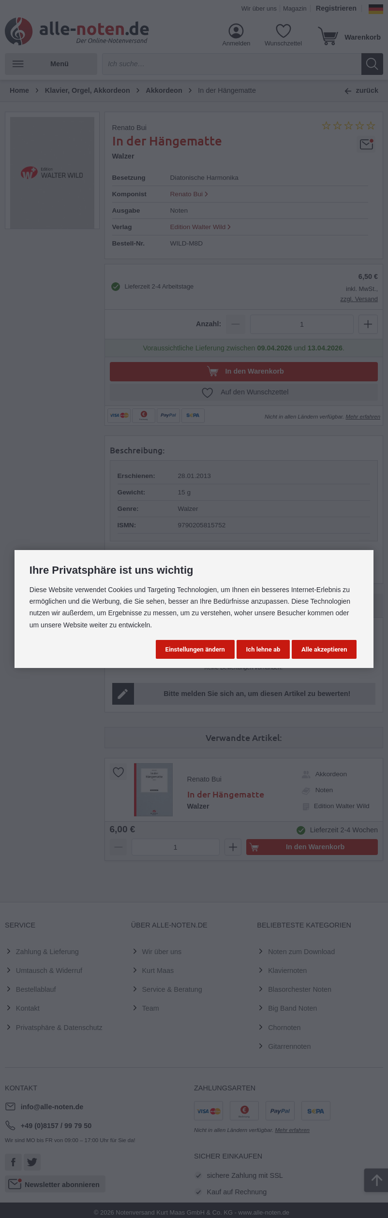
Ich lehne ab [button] (263, 649)
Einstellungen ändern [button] (195, 649)
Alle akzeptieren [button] (324, 649)
